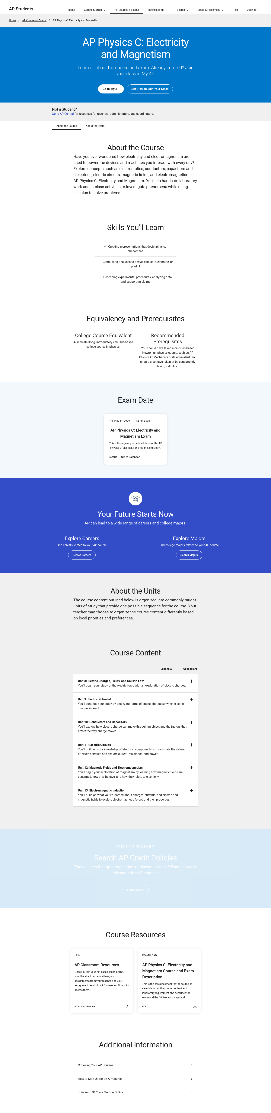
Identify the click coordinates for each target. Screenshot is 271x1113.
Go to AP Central (63, 114)
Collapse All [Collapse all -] (190, 668)
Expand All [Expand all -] (167, 668)
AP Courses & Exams (34, 20)
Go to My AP (111, 89)
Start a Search (135, 889)
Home (12, 20)
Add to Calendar (130, 457)
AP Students (21, 8)
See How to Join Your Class (149, 89)
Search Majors (189, 554)
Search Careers (82, 554)
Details (113, 457)
